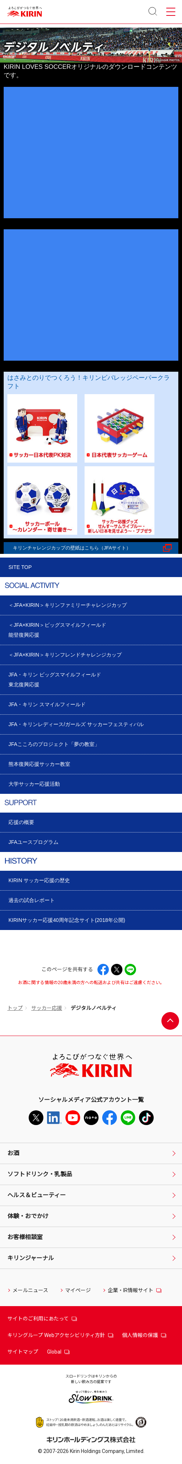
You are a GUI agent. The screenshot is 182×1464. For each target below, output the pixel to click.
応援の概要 (21, 822)
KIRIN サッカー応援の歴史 (39, 880)
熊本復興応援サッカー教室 (39, 764)
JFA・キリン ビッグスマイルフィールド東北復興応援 (54, 679)
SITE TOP (20, 567)
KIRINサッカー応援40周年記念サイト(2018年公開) (66, 920)
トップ (15, 1008)
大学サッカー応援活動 (34, 784)
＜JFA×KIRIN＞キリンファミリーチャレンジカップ (67, 605)
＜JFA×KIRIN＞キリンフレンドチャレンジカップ (65, 655)
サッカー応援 (46, 1008)
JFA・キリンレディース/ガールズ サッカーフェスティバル (76, 724)
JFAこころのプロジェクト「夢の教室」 (54, 744)
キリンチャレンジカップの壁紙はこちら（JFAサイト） (72, 548)
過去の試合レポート (31, 900)
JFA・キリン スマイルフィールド (47, 704)
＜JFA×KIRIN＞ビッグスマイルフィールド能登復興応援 (57, 630)
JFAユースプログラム (33, 842)
